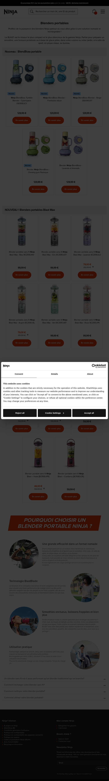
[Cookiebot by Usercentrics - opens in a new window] (94, 366)
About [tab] (90, 374)
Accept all (89, 413)
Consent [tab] (19, 374)
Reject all (20, 413)
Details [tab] (54, 374)
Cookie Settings (54, 413)
